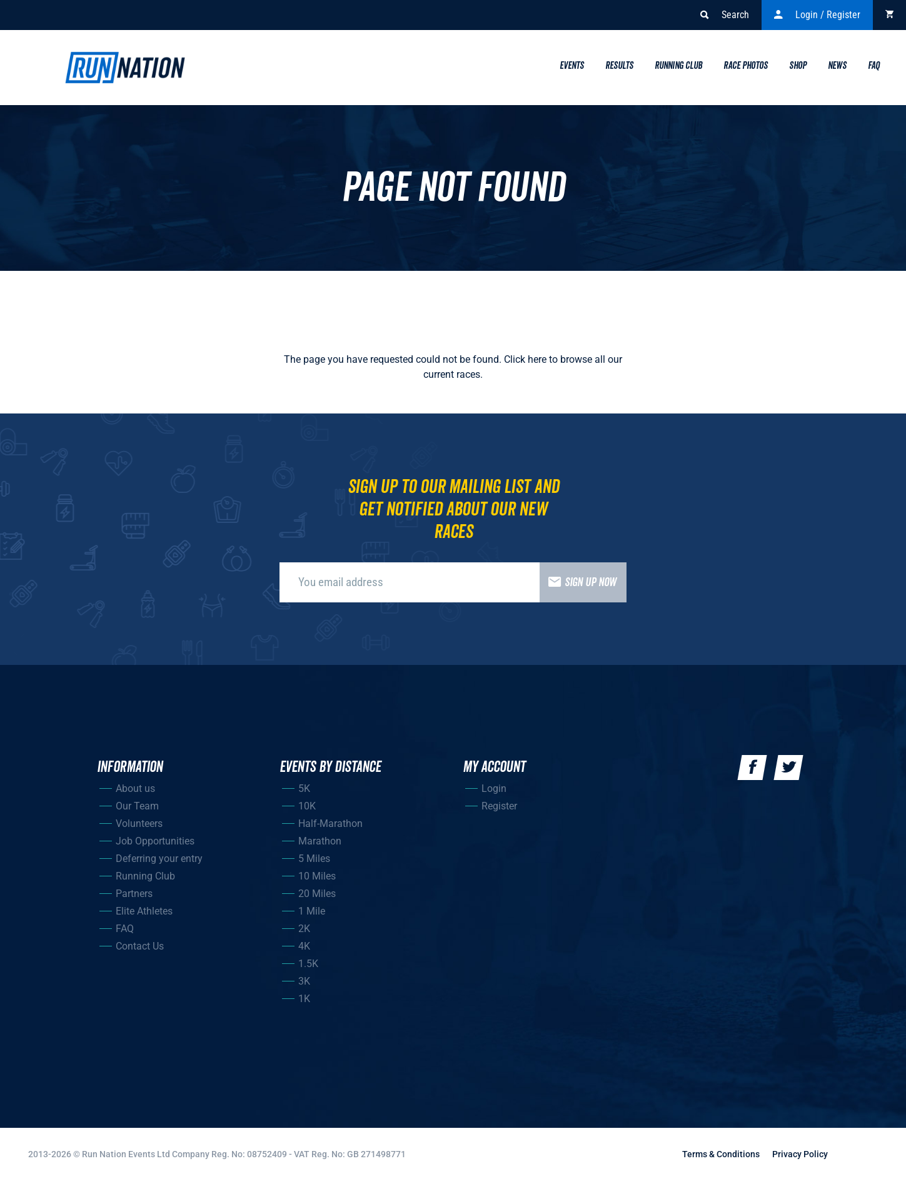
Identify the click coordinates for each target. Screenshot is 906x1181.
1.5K (308, 964)
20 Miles (317, 894)
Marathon (319, 841)
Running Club (678, 65)
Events (572, 65)
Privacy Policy (800, 1154)
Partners (134, 894)
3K (304, 981)
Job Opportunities (155, 841)
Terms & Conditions (721, 1154)
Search (724, 15)
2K (304, 929)
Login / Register (817, 15)
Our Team (137, 806)
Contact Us (140, 946)
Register (499, 806)
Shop (798, 65)
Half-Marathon (330, 823)
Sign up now (578, 582)
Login (493, 788)
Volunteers (139, 823)
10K (307, 806)
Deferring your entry (159, 858)
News (837, 65)
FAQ (125, 929)
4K (304, 946)
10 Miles (317, 876)
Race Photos (745, 65)
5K (304, 788)
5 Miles (314, 858)
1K (304, 999)
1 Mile (311, 911)
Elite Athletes (144, 911)
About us (135, 788)
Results (619, 65)
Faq (874, 65)
